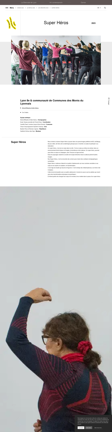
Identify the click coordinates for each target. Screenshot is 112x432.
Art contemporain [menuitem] (56, 2)
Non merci (88, 427)
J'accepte (81, 427)
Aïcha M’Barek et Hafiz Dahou (30, 108)
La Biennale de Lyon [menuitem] (28, 2)
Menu (10, 8)
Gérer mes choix (98, 427)
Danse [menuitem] (83, 2)
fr (99, 8)
